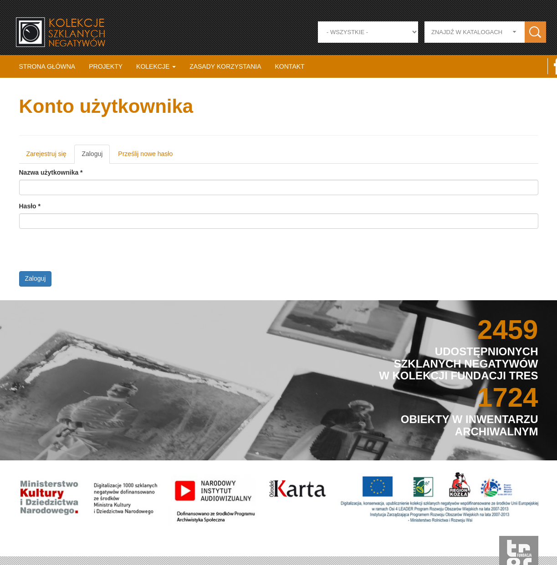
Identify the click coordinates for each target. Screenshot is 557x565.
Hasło (32, 206)
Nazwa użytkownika (53, 172)
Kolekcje (156, 66)
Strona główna (47, 66)
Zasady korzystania (225, 66)
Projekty (106, 66)
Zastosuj (535, 32)
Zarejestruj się (49, 153)
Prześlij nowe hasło (148, 153)
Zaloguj (98, 157)
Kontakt (290, 66)
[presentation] (90, 253)
